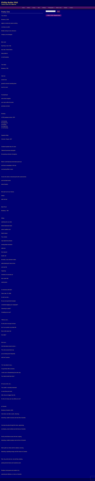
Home (23, 7)
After (39, 7)
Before (28, 7)
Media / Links (58, 7)
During (34, 7)
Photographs (50, 7)
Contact (71, 7)
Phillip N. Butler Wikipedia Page (53, 15)
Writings (44, 7)
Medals (65, 7)
